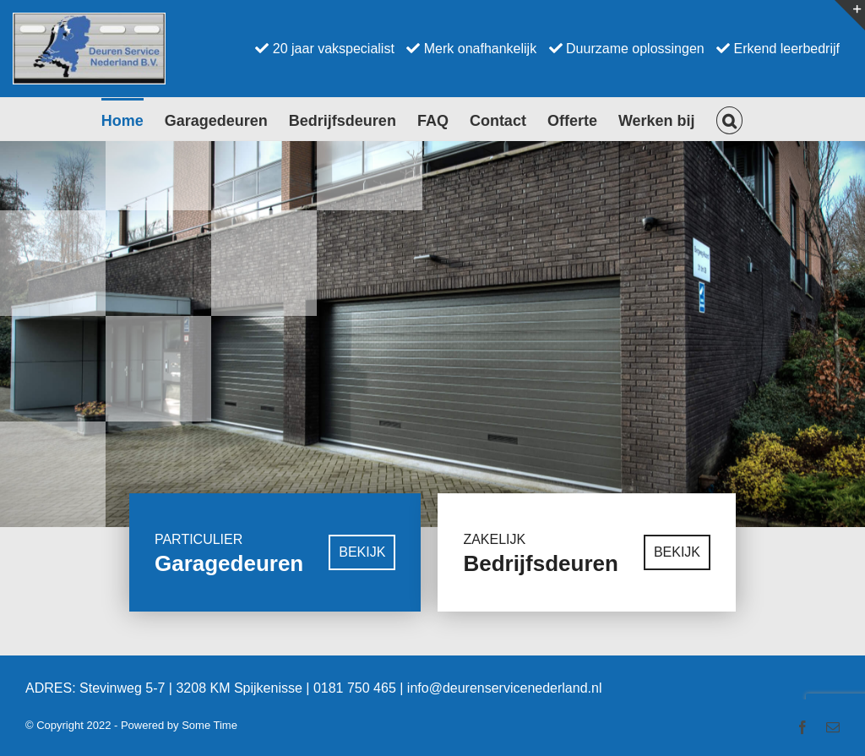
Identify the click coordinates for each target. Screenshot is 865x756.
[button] (729, 119)
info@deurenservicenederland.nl (504, 724)
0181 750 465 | (360, 724)
